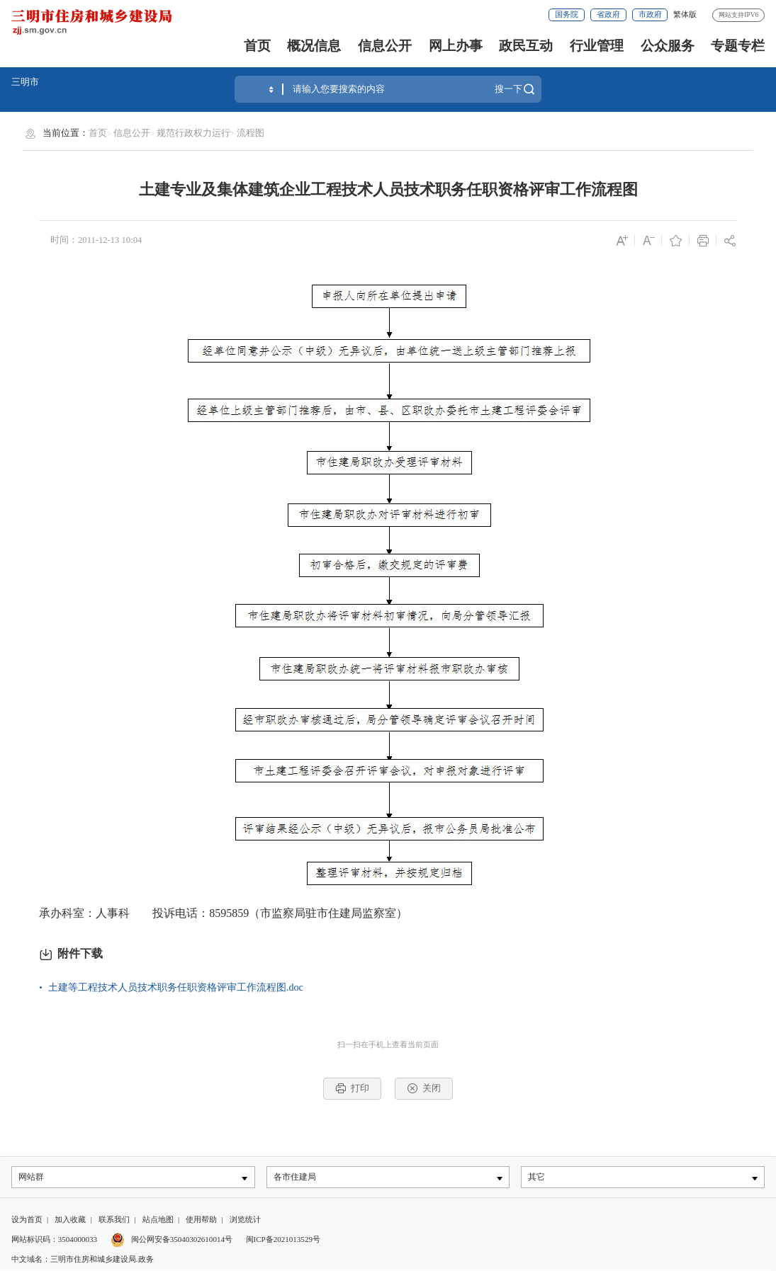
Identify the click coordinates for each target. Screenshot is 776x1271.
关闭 (424, 1088)
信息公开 (385, 45)
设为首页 (27, 1220)
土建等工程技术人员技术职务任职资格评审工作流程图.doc (175, 987)
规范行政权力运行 (193, 133)
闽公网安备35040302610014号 (171, 1240)
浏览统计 (245, 1220)
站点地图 (158, 1220)
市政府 (650, 14)
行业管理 (597, 45)
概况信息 (314, 45)
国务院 (566, 14)
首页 (257, 45)
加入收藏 (70, 1220)
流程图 (250, 133)
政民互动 (526, 45)
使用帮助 (201, 1220)
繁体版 (685, 14)
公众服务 (668, 45)
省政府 (608, 14)
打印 (352, 1088)
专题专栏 (738, 45)
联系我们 (114, 1220)
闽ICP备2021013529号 (283, 1240)
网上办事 (456, 45)
